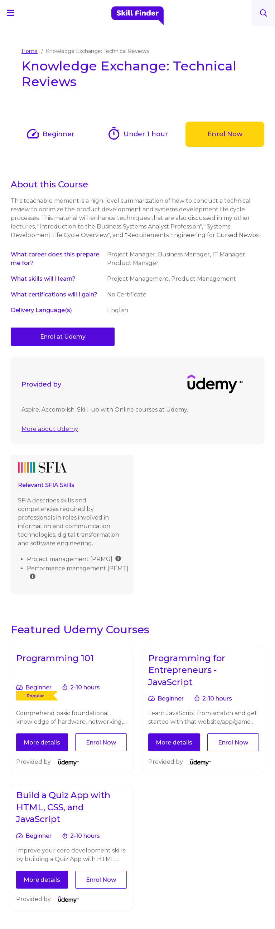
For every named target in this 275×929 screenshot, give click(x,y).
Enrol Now (224, 134)
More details (42, 707)
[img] (118, 523)
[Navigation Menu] (14, 12)
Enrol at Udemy (63, 336)
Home (29, 51)
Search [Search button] (263, 13)
